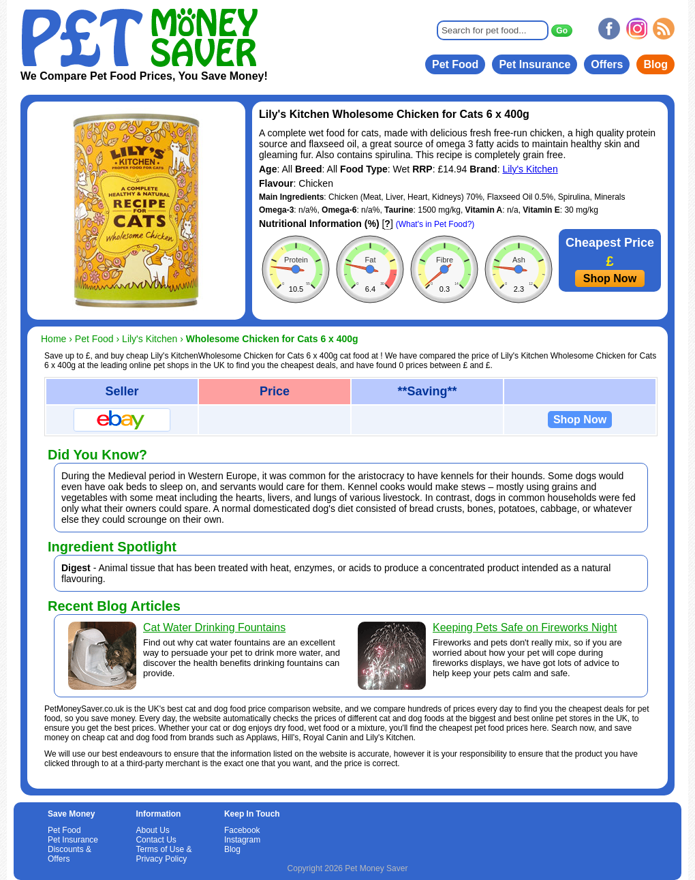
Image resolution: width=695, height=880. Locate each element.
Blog (655, 64)
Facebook (242, 830)
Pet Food (455, 64)
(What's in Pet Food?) (435, 224)
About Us (152, 830)
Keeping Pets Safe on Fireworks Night (525, 627)
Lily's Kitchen (529, 169)
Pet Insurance (534, 64)
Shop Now (609, 278)
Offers (607, 64)
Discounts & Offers (69, 854)
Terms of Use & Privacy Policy (163, 854)
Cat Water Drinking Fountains (214, 627)
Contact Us (156, 840)
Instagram (242, 840)
